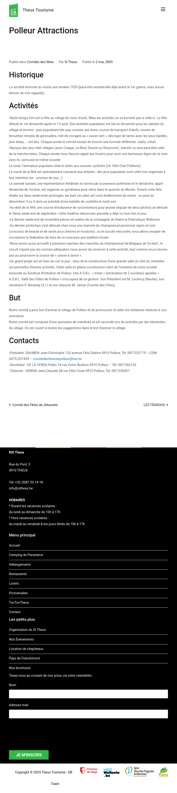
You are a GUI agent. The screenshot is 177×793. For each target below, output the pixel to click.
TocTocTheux (19, 603)
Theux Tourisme (38, 10)
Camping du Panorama (26, 555)
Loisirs (14, 583)
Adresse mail (18, 705)
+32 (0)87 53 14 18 (29, 482)
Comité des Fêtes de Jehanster (35, 405)
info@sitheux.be (21, 488)
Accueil (14, 545)
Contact (15, 612)
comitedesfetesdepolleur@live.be (57, 359)
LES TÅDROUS (154, 405)
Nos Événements (21, 639)
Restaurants (18, 574)
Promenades (18, 593)
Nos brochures (20, 668)
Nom (12, 685)
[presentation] (44, 731)
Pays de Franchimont (24, 658)
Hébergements (20, 565)
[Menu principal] (163, 10)
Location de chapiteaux (26, 649)
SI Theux (71, 62)
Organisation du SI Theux (27, 630)
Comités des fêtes (40, 62)
